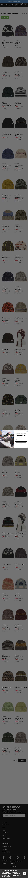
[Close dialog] (27, 431)
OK (24, 873)
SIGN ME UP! (21, 441)
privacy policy (9, 876)
